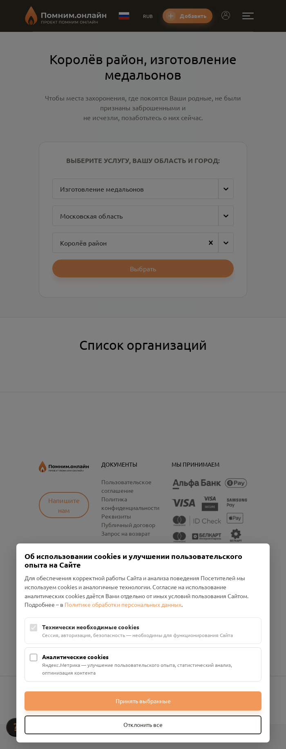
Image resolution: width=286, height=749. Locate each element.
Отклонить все (143, 724)
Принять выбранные (143, 700)
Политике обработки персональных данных (123, 604)
